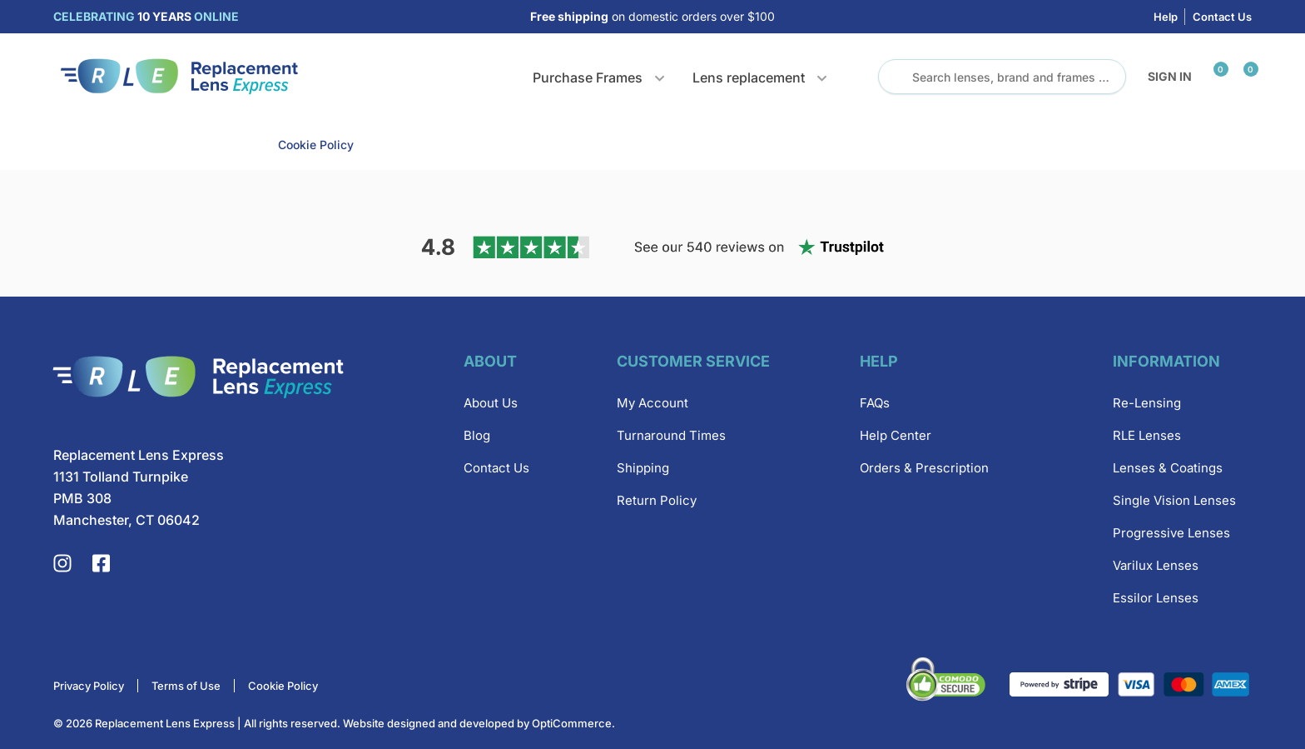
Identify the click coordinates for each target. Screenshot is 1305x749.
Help (1166, 16)
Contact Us (1222, 16)
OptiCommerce (572, 723)
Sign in (1170, 76)
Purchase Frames (588, 77)
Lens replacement (748, 77)
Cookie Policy (316, 144)
